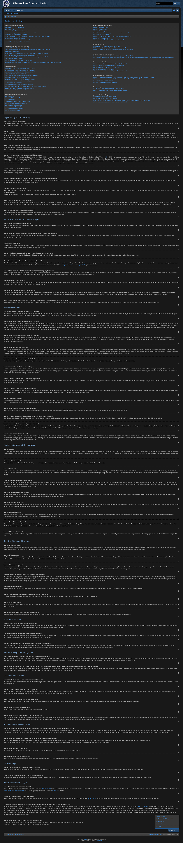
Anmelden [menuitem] (178, 10)
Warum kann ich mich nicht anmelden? (16, 34)
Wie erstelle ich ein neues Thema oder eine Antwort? (20, 68)
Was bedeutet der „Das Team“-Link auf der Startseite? (108, 40)
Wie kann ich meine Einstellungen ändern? (17, 48)
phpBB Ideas (92, 798)
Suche (175, 3)
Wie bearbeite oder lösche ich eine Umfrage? (17, 77)
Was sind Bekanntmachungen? (13, 105)
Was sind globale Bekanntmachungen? (16, 103)
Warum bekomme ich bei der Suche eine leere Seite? (108, 67)
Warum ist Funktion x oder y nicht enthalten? (106, 98)
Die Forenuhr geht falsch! (12, 51)
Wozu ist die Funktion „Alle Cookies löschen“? (18, 41)
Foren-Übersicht (11, 16)
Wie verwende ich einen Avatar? (14, 58)
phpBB (85, 839)
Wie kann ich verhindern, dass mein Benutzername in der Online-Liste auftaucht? (28, 49)
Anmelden (16, 13)
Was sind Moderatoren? (100, 29)
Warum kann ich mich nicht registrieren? (16, 31)
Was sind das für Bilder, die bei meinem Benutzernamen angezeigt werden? (26, 57)
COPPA (105, 157)
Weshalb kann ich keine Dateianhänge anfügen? (18, 81)
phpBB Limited (68, 265)
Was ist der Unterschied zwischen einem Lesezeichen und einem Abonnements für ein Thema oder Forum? (123, 77)
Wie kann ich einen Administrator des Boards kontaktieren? (110, 102)
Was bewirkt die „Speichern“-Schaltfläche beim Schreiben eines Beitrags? (26, 86)
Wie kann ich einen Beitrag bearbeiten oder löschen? (20, 70)
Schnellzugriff (14, 10)
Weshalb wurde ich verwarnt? (13, 82)
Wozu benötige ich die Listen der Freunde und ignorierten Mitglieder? (113, 55)
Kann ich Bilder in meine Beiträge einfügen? (17, 101)
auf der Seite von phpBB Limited (14, 791)
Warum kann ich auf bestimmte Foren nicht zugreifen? (20, 79)
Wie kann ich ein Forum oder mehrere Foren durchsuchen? (110, 64)
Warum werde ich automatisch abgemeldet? (17, 40)
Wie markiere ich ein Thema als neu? (15, 90)
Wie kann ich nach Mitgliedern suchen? (104, 69)
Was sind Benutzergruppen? (101, 31)
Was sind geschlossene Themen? (14, 108)
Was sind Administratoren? (100, 27)
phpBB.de (82, 265)
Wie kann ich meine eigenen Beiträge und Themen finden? (110, 71)
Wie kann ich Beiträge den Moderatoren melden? (19, 84)
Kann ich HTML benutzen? (12, 98)
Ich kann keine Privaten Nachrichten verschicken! (107, 46)
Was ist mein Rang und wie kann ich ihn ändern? (18, 60)
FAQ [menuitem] (175, 10)
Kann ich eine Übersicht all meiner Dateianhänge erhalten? (110, 90)
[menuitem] (155, 834)
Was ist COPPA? (9, 29)
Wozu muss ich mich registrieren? (14, 27)
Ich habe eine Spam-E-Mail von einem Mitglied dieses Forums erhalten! (113, 49)
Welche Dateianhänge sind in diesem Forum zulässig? (108, 88)
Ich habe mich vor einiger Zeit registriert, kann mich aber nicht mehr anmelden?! (27, 36)
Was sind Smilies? (10, 99)
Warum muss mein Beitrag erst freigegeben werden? (20, 88)
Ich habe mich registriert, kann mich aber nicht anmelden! (21, 32)
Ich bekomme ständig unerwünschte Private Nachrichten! (109, 48)
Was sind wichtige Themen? (13, 107)
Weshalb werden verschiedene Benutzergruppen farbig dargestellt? (112, 36)
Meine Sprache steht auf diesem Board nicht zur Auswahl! (21, 55)
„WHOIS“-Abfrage (142, 806)
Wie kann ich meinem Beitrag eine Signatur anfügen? (20, 72)
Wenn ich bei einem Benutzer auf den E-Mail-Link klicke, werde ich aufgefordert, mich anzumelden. (33, 62)
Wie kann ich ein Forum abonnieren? (103, 80)
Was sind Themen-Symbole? (13, 110)
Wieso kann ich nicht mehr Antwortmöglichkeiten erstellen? (21, 75)
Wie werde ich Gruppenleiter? (101, 34)
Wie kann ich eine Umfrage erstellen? (15, 73)
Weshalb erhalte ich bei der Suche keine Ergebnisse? (108, 65)
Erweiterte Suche (178, 3)
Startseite (8, 10)
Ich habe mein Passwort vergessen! (15, 38)
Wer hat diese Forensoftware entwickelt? (104, 96)
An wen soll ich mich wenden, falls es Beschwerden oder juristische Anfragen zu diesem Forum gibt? (121, 100)
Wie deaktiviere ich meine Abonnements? (105, 82)
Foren (21, 10)
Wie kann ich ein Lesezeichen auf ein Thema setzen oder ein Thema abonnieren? (116, 79)
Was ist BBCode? (10, 96)
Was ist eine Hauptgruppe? (101, 38)
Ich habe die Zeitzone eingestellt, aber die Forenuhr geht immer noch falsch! (26, 53)
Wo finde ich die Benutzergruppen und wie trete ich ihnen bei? (111, 32)
